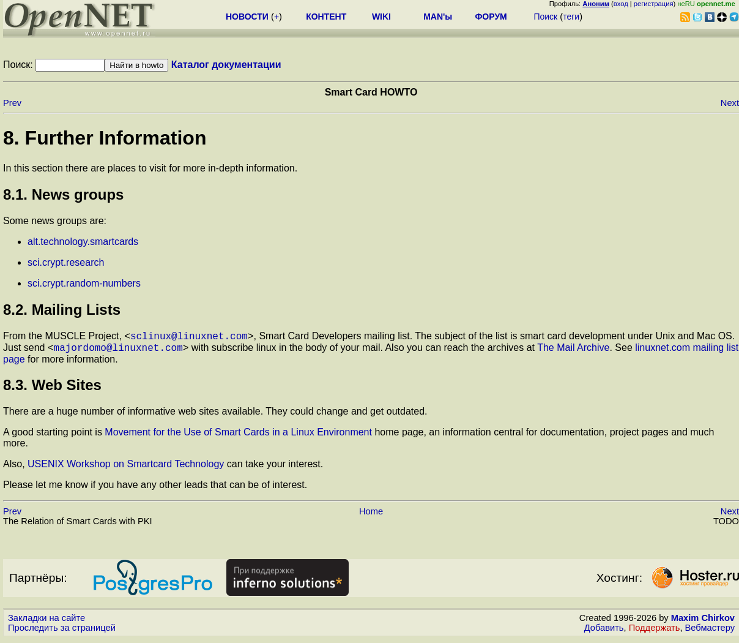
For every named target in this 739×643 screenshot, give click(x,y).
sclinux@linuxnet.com (189, 337)
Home (371, 515)
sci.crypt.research (66, 262)
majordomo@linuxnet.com (118, 351)
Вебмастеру (710, 631)
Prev (12, 103)
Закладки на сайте (46, 621)
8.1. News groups (63, 194)
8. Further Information (104, 138)
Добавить (604, 631)
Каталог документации (226, 64)
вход (621, 3)
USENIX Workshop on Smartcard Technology (126, 467)
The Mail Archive (573, 351)
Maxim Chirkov (703, 621)
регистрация (654, 3)
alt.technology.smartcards (83, 241)
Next (730, 103)
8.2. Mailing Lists (62, 309)
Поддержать (654, 631)
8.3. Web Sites (52, 388)
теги (571, 16)
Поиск (545, 16)
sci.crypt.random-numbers (84, 283)
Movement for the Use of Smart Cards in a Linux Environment (238, 436)
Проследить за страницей (62, 631)
